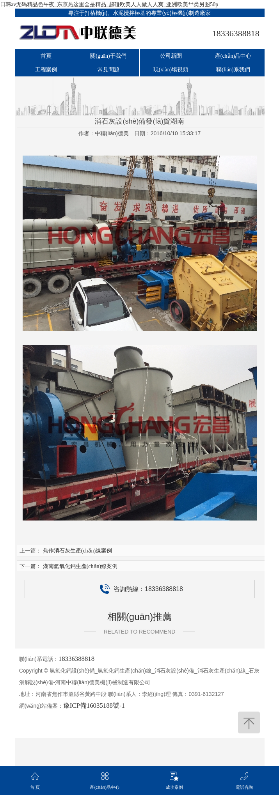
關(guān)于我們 (108, 56)
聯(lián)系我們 (233, 70)
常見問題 (108, 70)
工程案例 (46, 70)
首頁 (46, 56)
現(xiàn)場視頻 (170, 70)
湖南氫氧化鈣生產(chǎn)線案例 (80, 566)
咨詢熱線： (141, 589)
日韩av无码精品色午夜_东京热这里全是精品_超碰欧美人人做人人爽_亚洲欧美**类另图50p (109, 4)
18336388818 (235, 33)
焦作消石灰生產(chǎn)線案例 (77, 551)
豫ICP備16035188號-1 (94, 705)
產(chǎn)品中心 (233, 56)
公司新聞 (171, 56)
